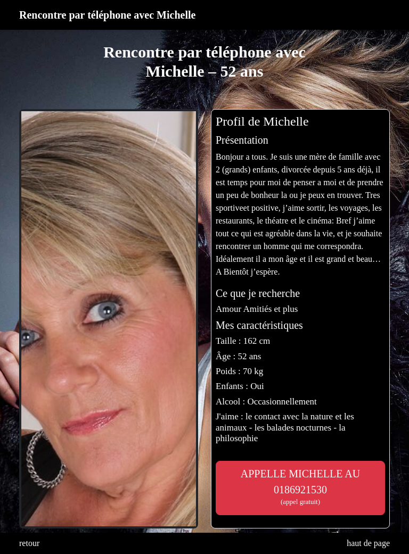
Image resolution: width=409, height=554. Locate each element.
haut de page (368, 543)
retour (29, 543)
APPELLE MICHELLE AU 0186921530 (300, 487)
